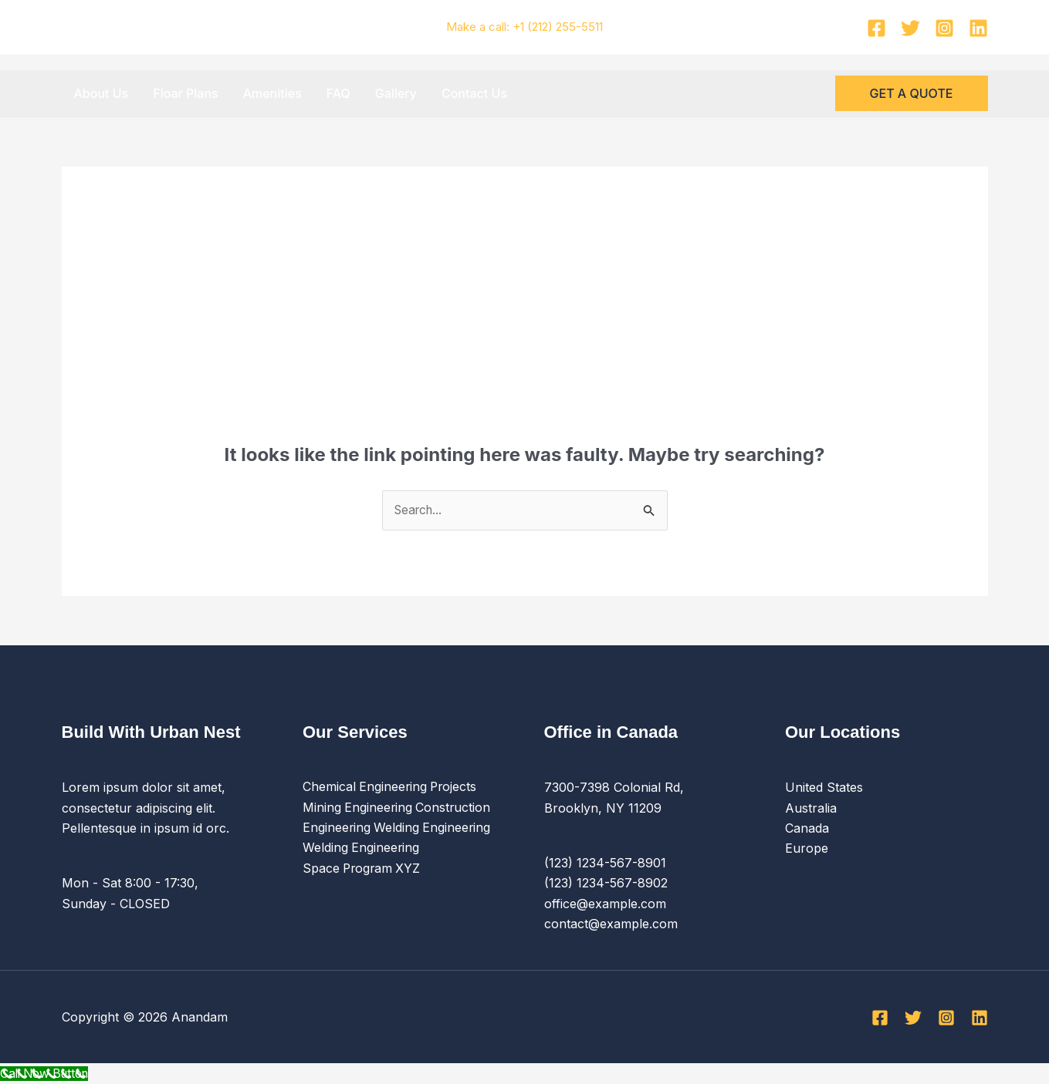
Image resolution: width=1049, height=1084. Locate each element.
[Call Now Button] (48, 1074)
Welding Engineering (362, 849)
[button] (911, 93)
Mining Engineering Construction (398, 808)
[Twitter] (910, 28)
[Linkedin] (978, 28)
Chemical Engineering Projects (391, 788)
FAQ (338, 93)
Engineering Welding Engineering (398, 829)
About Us (101, 93)
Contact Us (474, 93)
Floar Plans (185, 93)
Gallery (396, 93)
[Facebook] (876, 28)
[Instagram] (944, 28)
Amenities (272, 93)
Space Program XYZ (363, 869)
